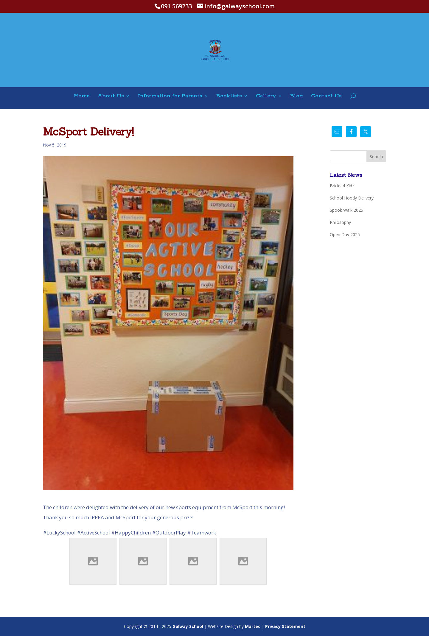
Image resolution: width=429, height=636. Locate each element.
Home (82, 96)
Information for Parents (170, 96)
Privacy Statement (285, 626)
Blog (296, 96)
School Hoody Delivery (352, 198)
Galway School (187, 626)
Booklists (229, 96)
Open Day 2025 (345, 234)
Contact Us (326, 96)
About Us (111, 96)
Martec (252, 626)
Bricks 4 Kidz (342, 185)
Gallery (266, 96)
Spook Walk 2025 (346, 210)
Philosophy (340, 222)
